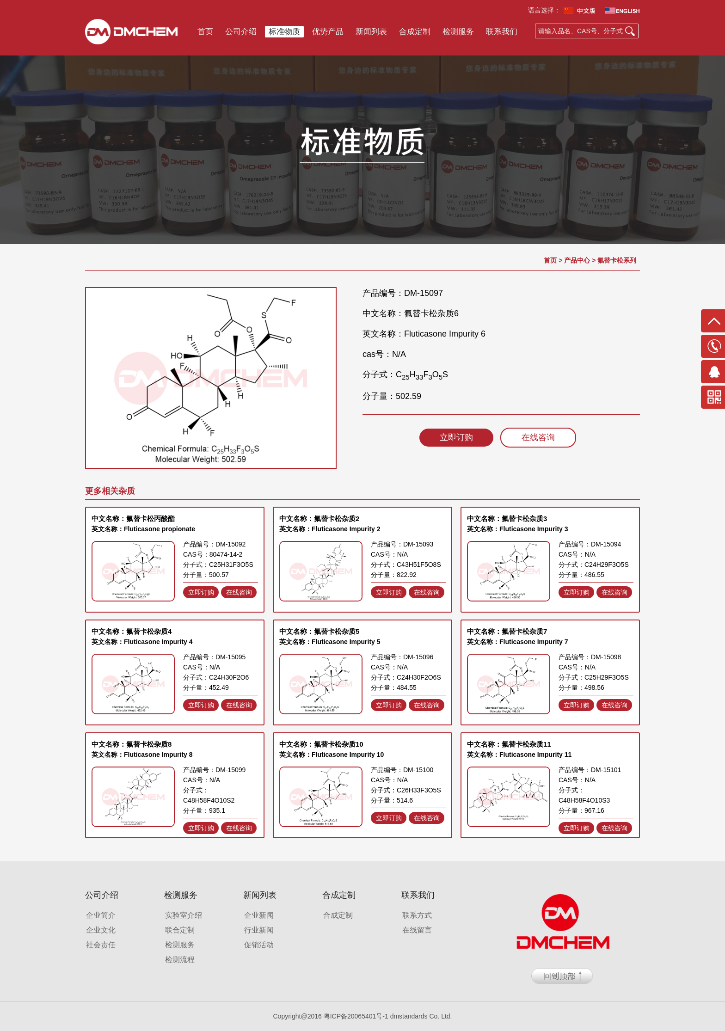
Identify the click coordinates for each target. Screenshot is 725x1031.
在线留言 (417, 930)
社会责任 (101, 945)
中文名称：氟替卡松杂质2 (319, 518)
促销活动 (259, 945)
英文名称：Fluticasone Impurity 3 (517, 529)
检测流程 (180, 959)
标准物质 (284, 31)
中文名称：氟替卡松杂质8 (132, 744)
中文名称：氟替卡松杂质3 (507, 518)
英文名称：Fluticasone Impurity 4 (142, 641)
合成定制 (414, 31)
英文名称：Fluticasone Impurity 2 (330, 529)
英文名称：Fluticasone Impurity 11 (519, 754)
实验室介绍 (183, 915)
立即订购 (456, 437)
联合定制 (180, 930)
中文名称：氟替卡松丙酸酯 (133, 518)
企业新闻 (259, 915)
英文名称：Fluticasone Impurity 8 (142, 754)
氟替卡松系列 (616, 260)
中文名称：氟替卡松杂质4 (132, 631)
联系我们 (501, 31)
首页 (205, 31)
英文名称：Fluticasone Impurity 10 (331, 754)
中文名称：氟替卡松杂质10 (321, 744)
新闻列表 (371, 31)
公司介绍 (241, 31)
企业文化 (101, 930)
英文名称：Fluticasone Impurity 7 (517, 641)
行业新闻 (259, 930)
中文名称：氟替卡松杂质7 (507, 631)
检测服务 (458, 31)
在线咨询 (538, 437)
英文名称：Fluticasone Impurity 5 (330, 641)
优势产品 (328, 31)
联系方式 (417, 915)
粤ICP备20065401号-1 (356, 1016)
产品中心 (577, 260)
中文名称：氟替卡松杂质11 (509, 744)
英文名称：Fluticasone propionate (143, 529)
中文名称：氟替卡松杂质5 (319, 631)
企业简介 (101, 915)
